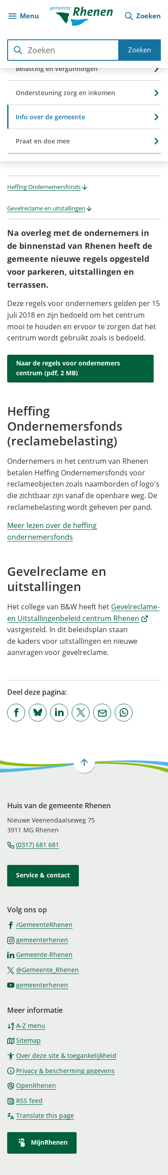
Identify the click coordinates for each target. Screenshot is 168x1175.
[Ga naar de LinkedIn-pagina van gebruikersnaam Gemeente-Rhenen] (40, 954)
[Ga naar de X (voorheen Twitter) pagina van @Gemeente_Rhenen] (43, 969)
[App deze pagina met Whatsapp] (124, 713)
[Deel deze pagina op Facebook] (16, 713)
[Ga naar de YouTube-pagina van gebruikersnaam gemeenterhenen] (37, 985)
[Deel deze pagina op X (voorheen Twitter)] (81, 713)
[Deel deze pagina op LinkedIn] (59, 713)
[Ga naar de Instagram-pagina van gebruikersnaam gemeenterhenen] (37, 939)
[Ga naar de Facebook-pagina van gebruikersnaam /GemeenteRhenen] (40, 924)
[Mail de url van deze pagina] (102, 713)
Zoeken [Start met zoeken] (139, 49)
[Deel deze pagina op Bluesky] (38, 713)
